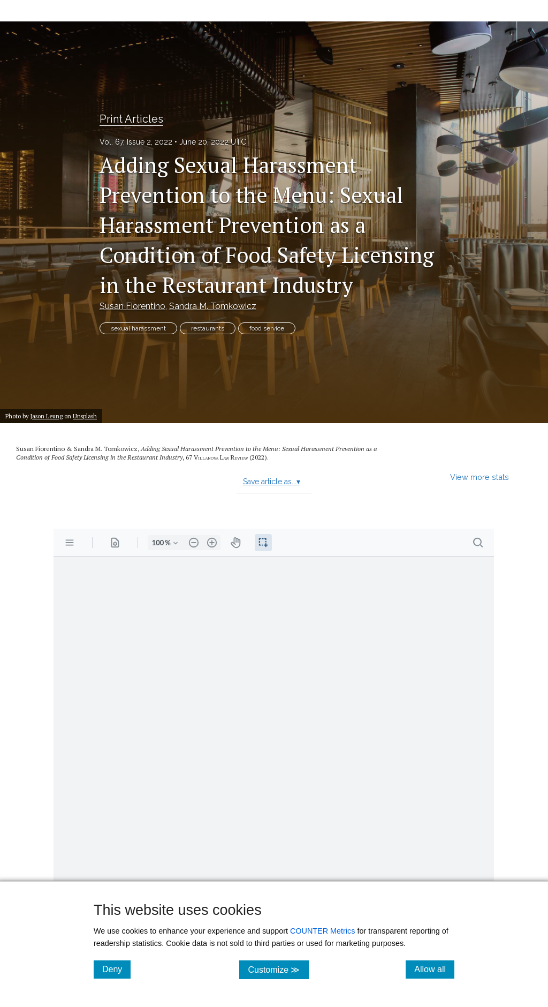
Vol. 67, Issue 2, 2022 (136, 142)
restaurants (207, 328)
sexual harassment (138, 328)
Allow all (434, 969)
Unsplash (85, 416)
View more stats (479, 477)
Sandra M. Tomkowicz (212, 306)
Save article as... (271, 481)
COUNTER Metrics (322, 931)
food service (266, 328)
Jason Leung (47, 416)
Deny (116, 969)
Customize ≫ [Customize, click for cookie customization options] (278, 969)
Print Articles (131, 118)
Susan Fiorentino (132, 306)
